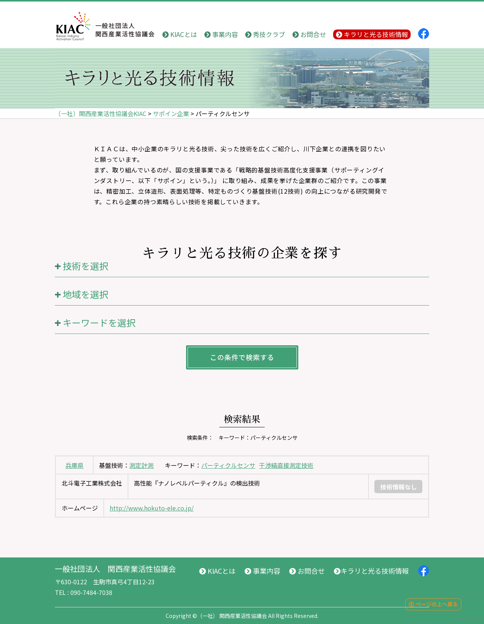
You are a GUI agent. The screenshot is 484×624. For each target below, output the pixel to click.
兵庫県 (74, 465)
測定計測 (141, 465)
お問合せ (309, 34)
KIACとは (179, 34)
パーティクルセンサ (228, 465)
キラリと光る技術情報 (372, 34)
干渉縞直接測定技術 (286, 465)
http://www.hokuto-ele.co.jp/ (152, 507)
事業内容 (221, 34)
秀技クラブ (265, 34)
